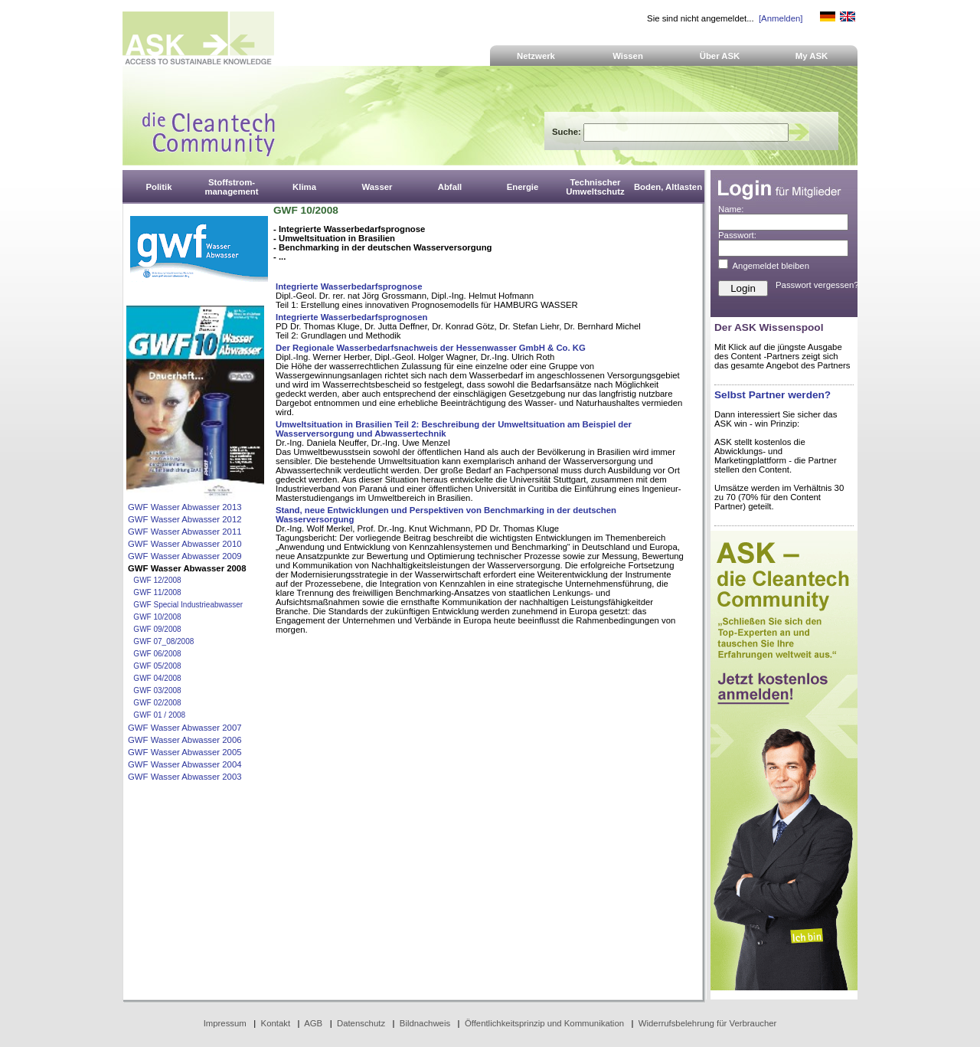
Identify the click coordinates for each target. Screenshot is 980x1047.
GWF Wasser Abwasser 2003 (185, 776)
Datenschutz (361, 1023)
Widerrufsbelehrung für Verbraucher (708, 1023)
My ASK (811, 56)
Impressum (225, 1023)
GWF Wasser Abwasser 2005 (185, 752)
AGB (313, 1023)
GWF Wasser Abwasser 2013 (185, 507)
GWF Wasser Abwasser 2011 (185, 531)
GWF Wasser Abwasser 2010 (185, 543)
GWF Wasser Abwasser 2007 (185, 727)
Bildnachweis (425, 1023)
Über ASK (720, 56)
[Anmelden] (780, 18)
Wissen (627, 56)
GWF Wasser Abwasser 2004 (185, 764)
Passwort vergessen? (817, 285)
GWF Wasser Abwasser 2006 (185, 739)
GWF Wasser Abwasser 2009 (185, 556)
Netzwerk (536, 56)
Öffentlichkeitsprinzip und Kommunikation (544, 1023)
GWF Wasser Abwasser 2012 (185, 519)
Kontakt (276, 1023)
